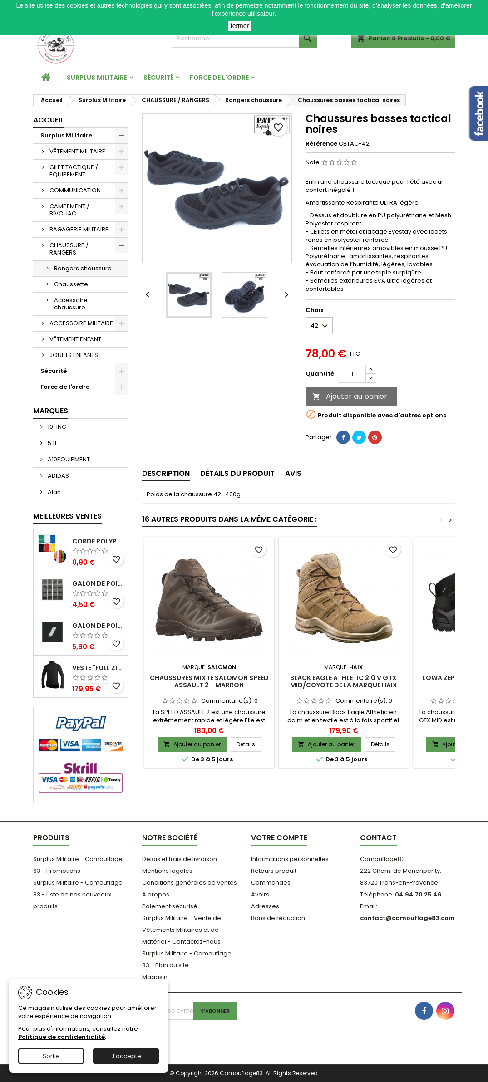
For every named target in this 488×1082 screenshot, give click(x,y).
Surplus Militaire (97, 77)
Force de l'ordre (219, 77)
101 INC (56, 426)
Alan (53, 492)
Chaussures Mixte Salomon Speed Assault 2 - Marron (209, 681)
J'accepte (126, 1056)
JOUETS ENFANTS (73, 355)
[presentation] (203, 1037)
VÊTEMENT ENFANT (75, 339)
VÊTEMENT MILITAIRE (77, 151)
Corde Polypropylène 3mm (98, 541)
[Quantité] (352, 374)
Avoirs (260, 894)
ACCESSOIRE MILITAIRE (81, 323)
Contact (378, 837)
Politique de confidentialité (61, 1037)
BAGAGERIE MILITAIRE (78, 229)
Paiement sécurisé (169, 906)
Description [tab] (166, 473)
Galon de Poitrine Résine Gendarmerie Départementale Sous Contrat (98, 625)
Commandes (271, 882)
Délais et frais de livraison (179, 859)
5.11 (51, 443)
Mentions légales (167, 871)
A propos (155, 894)
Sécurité (158, 77)
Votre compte (279, 837)
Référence (321, 144)
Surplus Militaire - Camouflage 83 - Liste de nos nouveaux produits (78, 894)
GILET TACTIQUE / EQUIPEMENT (73, 171)
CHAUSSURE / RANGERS (69, 249)
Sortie (51, 1056)
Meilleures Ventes (67, 516)
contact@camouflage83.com (407, 918)
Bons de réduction (278, 918)
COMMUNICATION (75, 190)
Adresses (265, 906)
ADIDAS (57, 475)
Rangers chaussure (83, 268)
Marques (50, 411)
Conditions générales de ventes (189, 882)
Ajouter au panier (349, 396)
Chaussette (71, 284)
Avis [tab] (293, 473)
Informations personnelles (290, 859)
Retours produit (273, 871)
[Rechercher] (244, 38)
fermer (240, 25)
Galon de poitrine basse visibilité (98, 583)
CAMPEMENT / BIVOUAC (69, 210)
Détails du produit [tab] (237, 473)
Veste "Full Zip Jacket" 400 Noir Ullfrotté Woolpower (98, 668)
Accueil (48, 120)
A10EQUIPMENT (68, 459)
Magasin (155, 977)
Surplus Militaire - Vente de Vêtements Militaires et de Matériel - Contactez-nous (181, 930)
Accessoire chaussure (71, 304)
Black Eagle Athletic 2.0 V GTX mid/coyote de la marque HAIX (343, 681)
